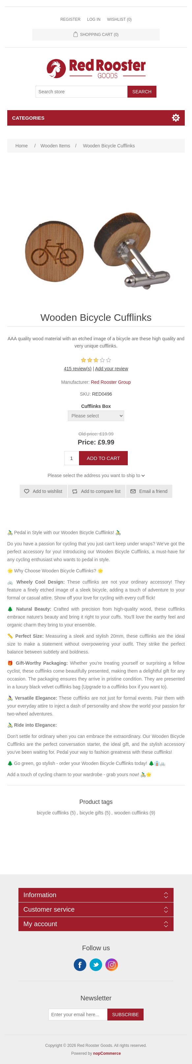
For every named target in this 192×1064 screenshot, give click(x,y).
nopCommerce (107, 1053)
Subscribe (125, 1014)
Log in (93, 19)
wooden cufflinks (131, 812)
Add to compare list (101, 491)
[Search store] (82, 92)
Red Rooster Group (111, 382)
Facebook (80, 964)
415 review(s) (78, 368)
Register (70, 19)
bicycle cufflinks (53, 812)
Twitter (96, 964)
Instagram (111, 964)
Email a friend (153, 491)
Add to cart (103, 458)
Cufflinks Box (96, 406)
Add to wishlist (47, 491)
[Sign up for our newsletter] (78, 1014)
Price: (87, 442)
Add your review (111, 368)
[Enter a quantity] (71, 458)
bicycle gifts (91, 812)
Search (141, 91)
